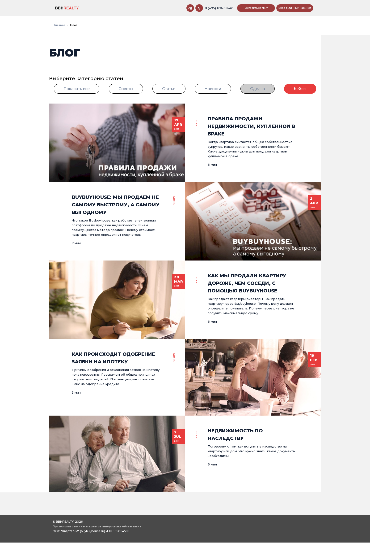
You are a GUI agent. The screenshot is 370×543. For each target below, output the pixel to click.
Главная (59, 25)
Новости (212, 89)
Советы (125, 89)
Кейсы (300, 89)
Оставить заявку (256, 8)
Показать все (76, 89)
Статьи (169, 89)
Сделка (257, 89)
